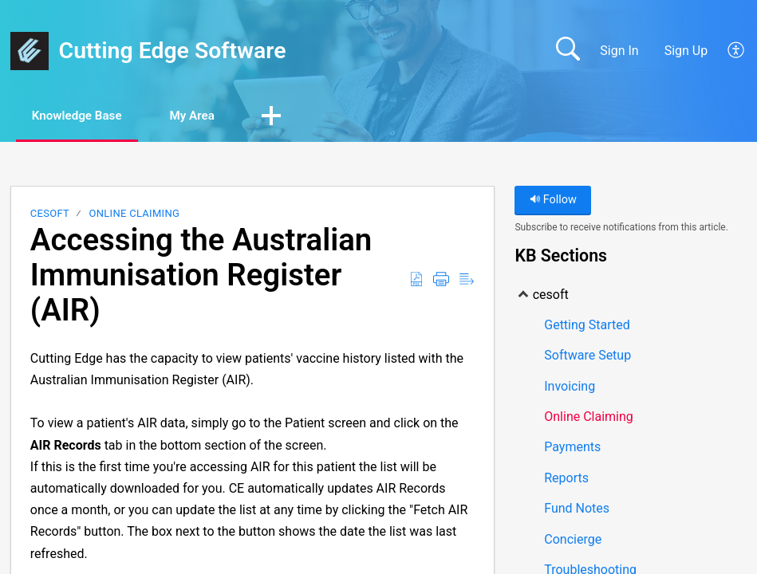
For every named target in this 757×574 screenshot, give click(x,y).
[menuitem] (727, 51)
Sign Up (686, 50)
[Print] (441, 280)
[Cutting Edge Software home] (29, 51)
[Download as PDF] (416, 280)
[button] (296, 117)
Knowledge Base (85, 116)
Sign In (619, 50)
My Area (212, 116)
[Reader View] (467, 280)
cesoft (49, 215)
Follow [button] (553, 201)
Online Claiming (134, 215)
